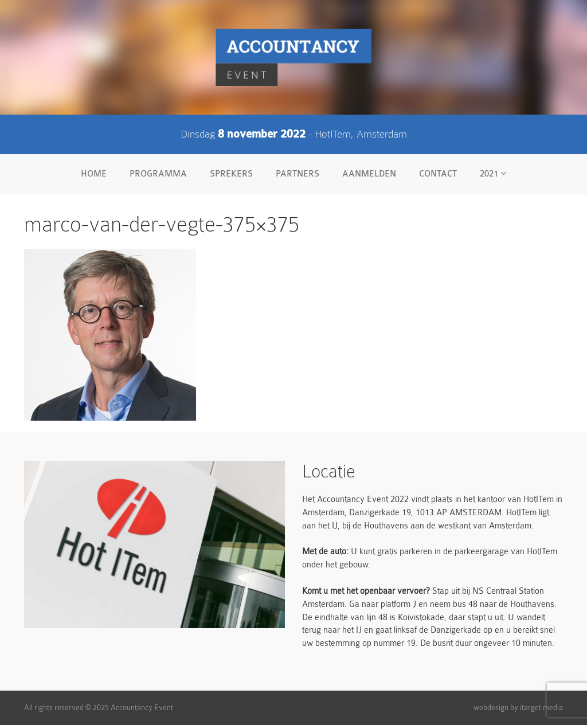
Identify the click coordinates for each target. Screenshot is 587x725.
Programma (158, 174)
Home (94, 174)
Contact (438, 174)
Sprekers (231, 174)
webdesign (490, 707)
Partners (297, 174)
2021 (493, 173)
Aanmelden (369, 174)
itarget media (541, 707)
